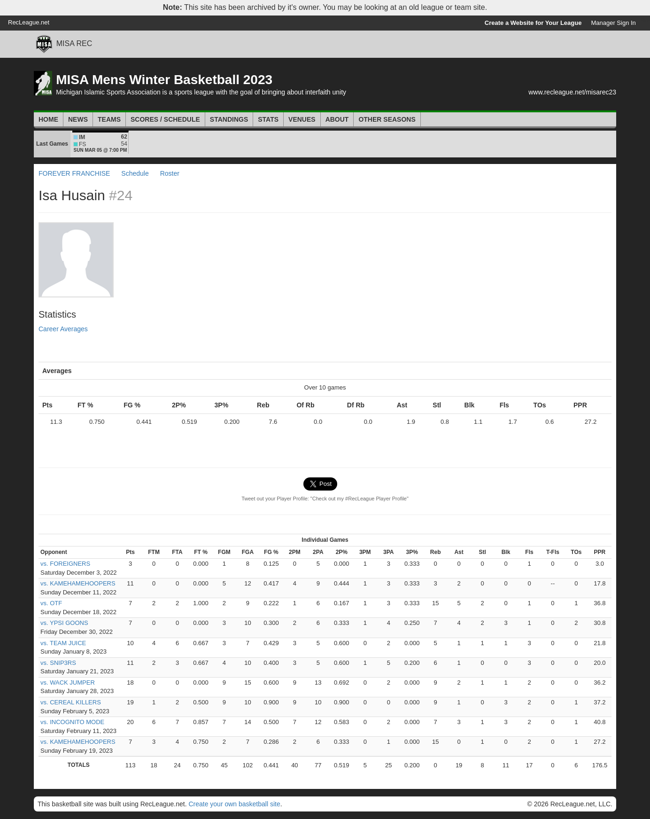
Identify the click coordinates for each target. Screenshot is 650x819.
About (337, 119)
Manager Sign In (613, 22)
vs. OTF (51, 603)
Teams (109, 119)
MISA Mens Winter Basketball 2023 (164, 79)
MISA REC (74, 43)
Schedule (134, 173)
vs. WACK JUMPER (67, 682)
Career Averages (63, 329)
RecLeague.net (28, 22)
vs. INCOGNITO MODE (72, 721)
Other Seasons (386, 119)
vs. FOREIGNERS (65, 563)
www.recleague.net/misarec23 (572, 92)
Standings (229, 119)
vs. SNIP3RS (58, 662)
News (78, 119)
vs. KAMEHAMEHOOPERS (78, 583)
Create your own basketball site (234, 804)
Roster (169, 173)
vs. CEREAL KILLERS (70, 702)
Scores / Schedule (165, 119)
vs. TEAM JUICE (63, 643)
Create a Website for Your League (533, 22)
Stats (268, 119)
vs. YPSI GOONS (64, 622)
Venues (302, 119)
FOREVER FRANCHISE (74, 173)
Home (48, 119)
